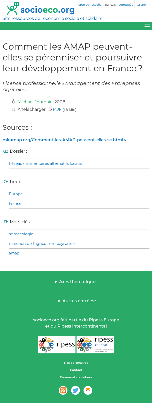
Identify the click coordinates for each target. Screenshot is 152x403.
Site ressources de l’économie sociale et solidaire (53, 18)
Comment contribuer (76, 377)
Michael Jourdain (35, 101)
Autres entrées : (79, 300)
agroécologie (21, 234)
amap (14, 253)
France (15, 203)
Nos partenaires (76, 363)
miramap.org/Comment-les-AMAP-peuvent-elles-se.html (63, 139)
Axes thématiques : (79, 281)
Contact (76, 370)
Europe (16, 194)
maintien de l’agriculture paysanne (42, 243)
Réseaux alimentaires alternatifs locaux (45, 163)
